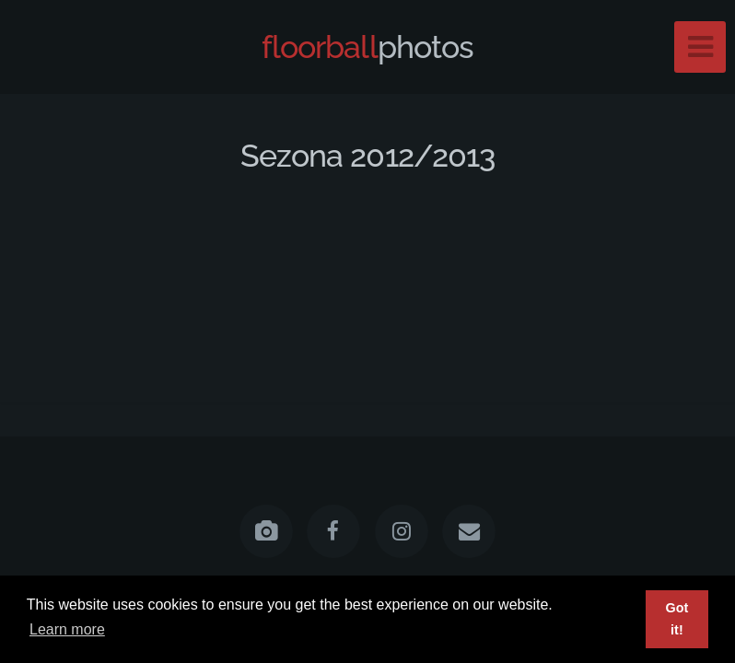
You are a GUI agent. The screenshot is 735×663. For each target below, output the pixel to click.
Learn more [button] (67, 629)
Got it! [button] (677, 618)
